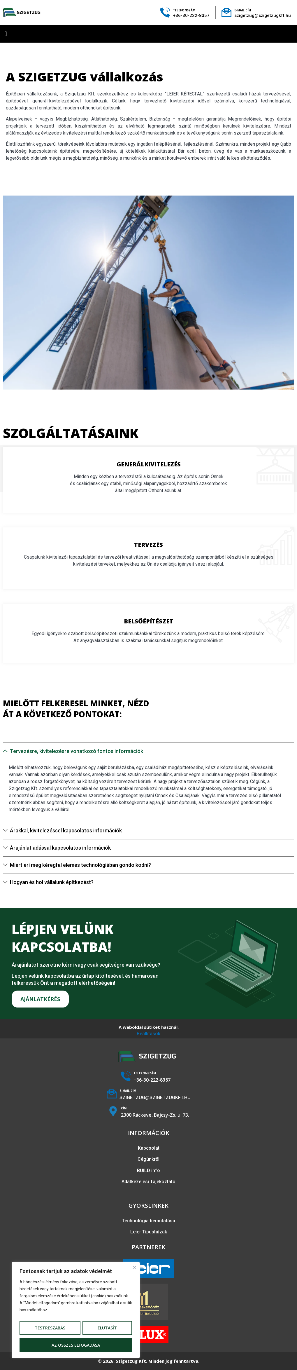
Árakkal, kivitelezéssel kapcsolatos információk (66, 830)
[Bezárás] (135, 1266)
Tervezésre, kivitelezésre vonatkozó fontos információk (76, 751)
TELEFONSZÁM (184, 10)
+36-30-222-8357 (191, 15)
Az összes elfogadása (76, 1345)
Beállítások (148, 1033)
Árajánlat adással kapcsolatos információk (60, 848)
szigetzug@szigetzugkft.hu (262, 15)
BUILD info (148, 1170)
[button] (5, 34)
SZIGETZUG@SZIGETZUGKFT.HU (155, 1097)
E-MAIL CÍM (242, 10)
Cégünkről (148, 1159)
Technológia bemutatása (148, 1220)
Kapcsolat (148, 1148)
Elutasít (107, 1328)
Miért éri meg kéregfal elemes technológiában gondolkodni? (80, 865)
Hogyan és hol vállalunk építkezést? (52, 882)
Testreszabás (50, 1328)
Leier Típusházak (148, 1232)
